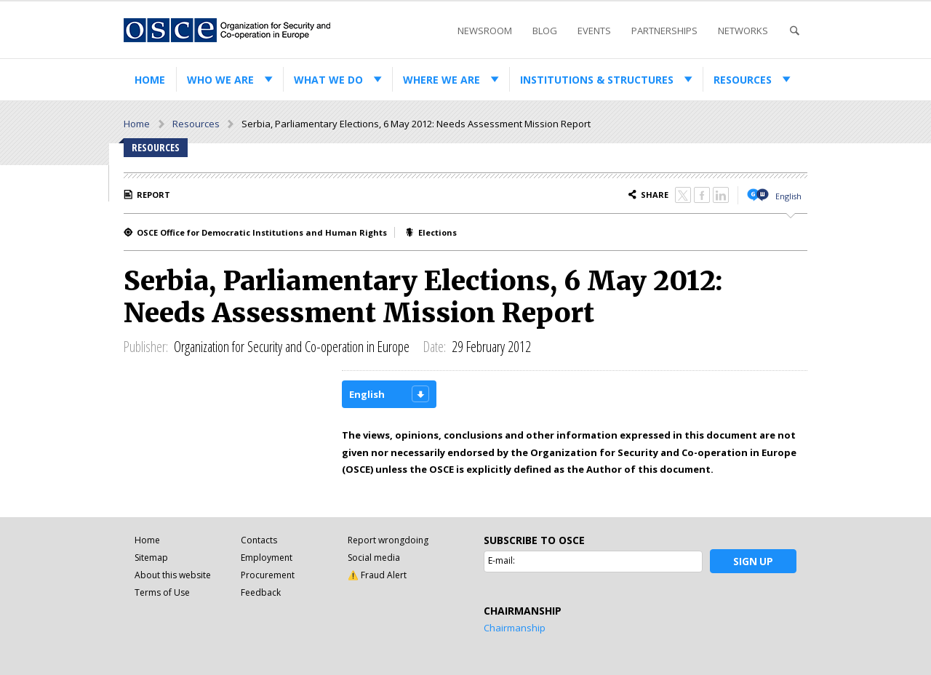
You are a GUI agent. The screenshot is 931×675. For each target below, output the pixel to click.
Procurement (268, 575)
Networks (743, 30)
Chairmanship (515, 627)
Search (794, 31)
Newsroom (484, 30)
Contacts (259, 540)
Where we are (441, 80)
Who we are (220, 80)
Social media (374, 557)
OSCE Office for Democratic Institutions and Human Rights (262, 232)
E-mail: (501, 560)
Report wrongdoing (388, 540)
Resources (743, 80)
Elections (437, 232)
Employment (266, 557)
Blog (544, 30)
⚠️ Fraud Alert (377, 575)
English (788, 196)
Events (594, 30)
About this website (173, 575)
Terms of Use (162, 592)
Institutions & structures (597, 80)
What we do (328, 80)
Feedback (261, 592)
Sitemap (151, 557)
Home (150, 80)
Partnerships (664, 30)
